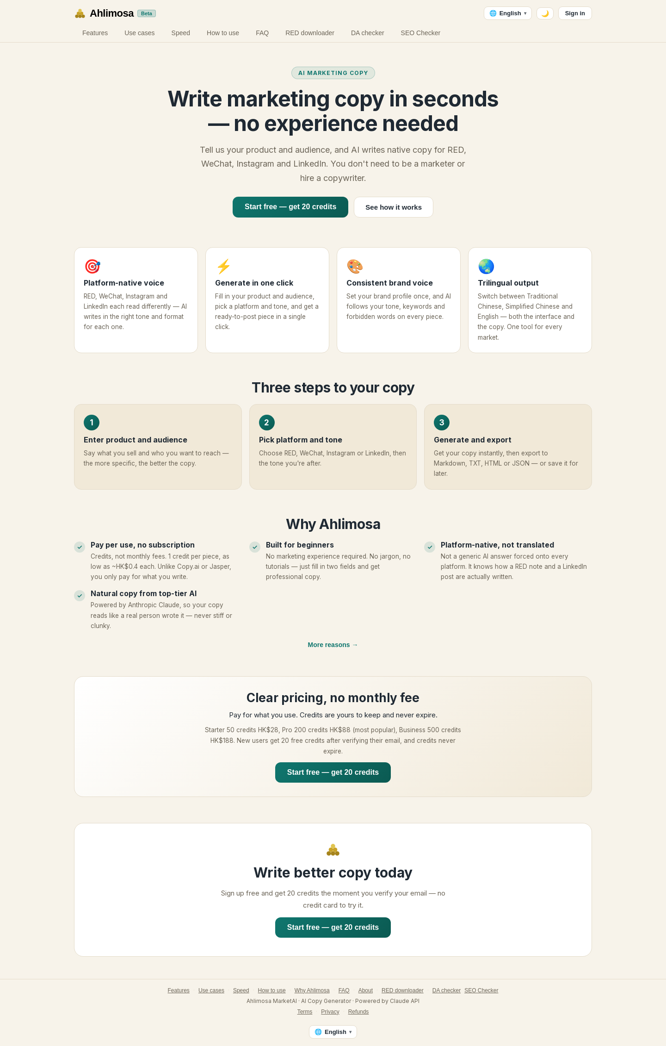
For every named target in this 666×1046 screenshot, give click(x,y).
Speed (181, 33)
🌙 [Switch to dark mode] (545, 13)
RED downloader (309, 33)
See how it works (393, 207)
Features (95, 33)
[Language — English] (508, 13)
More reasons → (333, 644)
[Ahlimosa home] (115, 13)
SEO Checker (421, 33)
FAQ (262, 33)
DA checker (367, 33)
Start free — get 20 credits (290, 207)
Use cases (139, 33)
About (365, 990)
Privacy (330, 1012)
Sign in (575, 13)
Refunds (358, 1012)
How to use (223, 33)
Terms (305, 1012)
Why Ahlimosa (312, 990)
